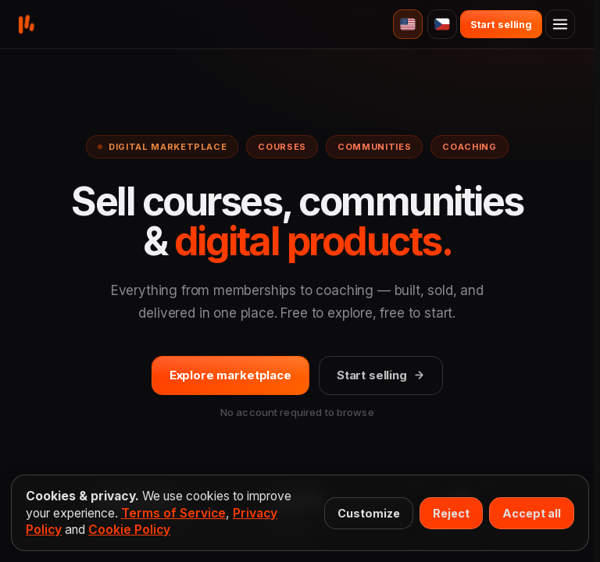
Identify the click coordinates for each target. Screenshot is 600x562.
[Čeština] (442, 24)
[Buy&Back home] (26, 24)
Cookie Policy (129, 529)
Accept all (531, 513)
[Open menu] (560, 24)
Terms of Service (173, 513)
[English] (408, 24)
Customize (369, 513)
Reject (451, 513)
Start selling (381, 375)
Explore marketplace (230, 375)
